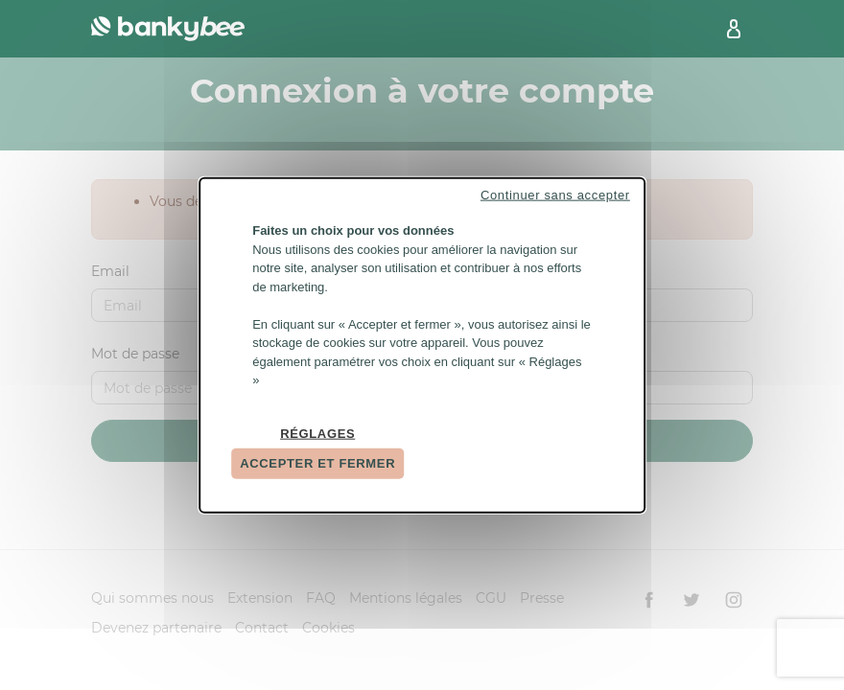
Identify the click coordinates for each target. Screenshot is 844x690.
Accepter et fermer (317, 463)
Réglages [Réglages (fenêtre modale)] (317, 433)
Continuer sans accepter (555, 195)
